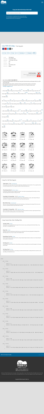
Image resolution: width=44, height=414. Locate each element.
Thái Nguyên (11, 57)
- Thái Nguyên (19, 46)
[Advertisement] (22, 33)
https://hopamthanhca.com (22, 370)
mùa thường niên (12, 64)
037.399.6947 (22, 367)
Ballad (10, 66)
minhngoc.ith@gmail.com (8, 86)
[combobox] (22, 13)
